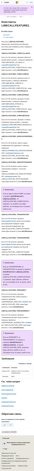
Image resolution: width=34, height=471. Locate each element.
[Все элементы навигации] (3, 16)
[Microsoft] (17, 2)
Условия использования (8, 466)
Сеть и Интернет (12, 16)
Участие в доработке (7, 458)
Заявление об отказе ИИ (8, 453)
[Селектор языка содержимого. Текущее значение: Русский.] (5, 438)
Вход (31, 2)
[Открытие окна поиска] (27, 2)
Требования (6, 35)
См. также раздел (8, 37)
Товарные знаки (22, 466)
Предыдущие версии (7, 456)
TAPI (20, 16)
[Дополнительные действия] (31, 16)
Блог (17, 456)
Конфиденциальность (22, 458)
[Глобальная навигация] (2, 2)
